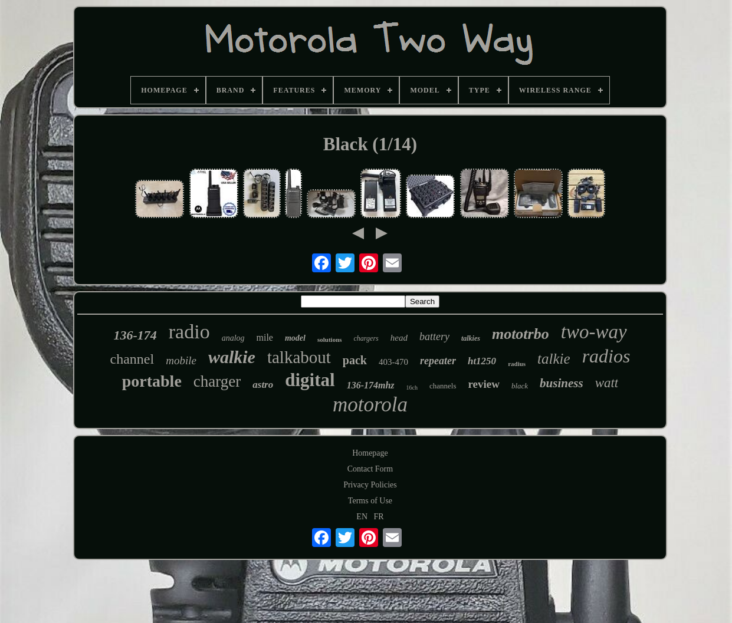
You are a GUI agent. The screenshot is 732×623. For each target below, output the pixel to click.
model (295, 338)
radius (517, 363)
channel (132, 359)
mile (265, 337)
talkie (553, 359)
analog (233, 338)
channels (442, 385)
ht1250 (482, 361)
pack (355, 360)
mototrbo (520, 333)
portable (152, 381)
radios (606, 356)
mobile (181, 360)
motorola (370, 404)
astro (262, 384)
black (519, 385)
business (561, 383)
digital (309, 380)
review (483, 384)
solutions (329, 339)
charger (217, 381)
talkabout (299, 357)
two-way (594, 331)
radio (189, 331)
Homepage (370, 453)
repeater (438, 361)
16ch (412, 387)
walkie (231, 357)
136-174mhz (371, 385)
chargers (366, 338)
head (399, 337)
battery (434, 336)
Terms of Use (370, 500)
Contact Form (370, 468)
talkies (470, 338)
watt (607, 382)
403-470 (393, 362)
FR (379, 516)
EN (361, 516)
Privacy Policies (370, 484)
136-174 (134, 335)
